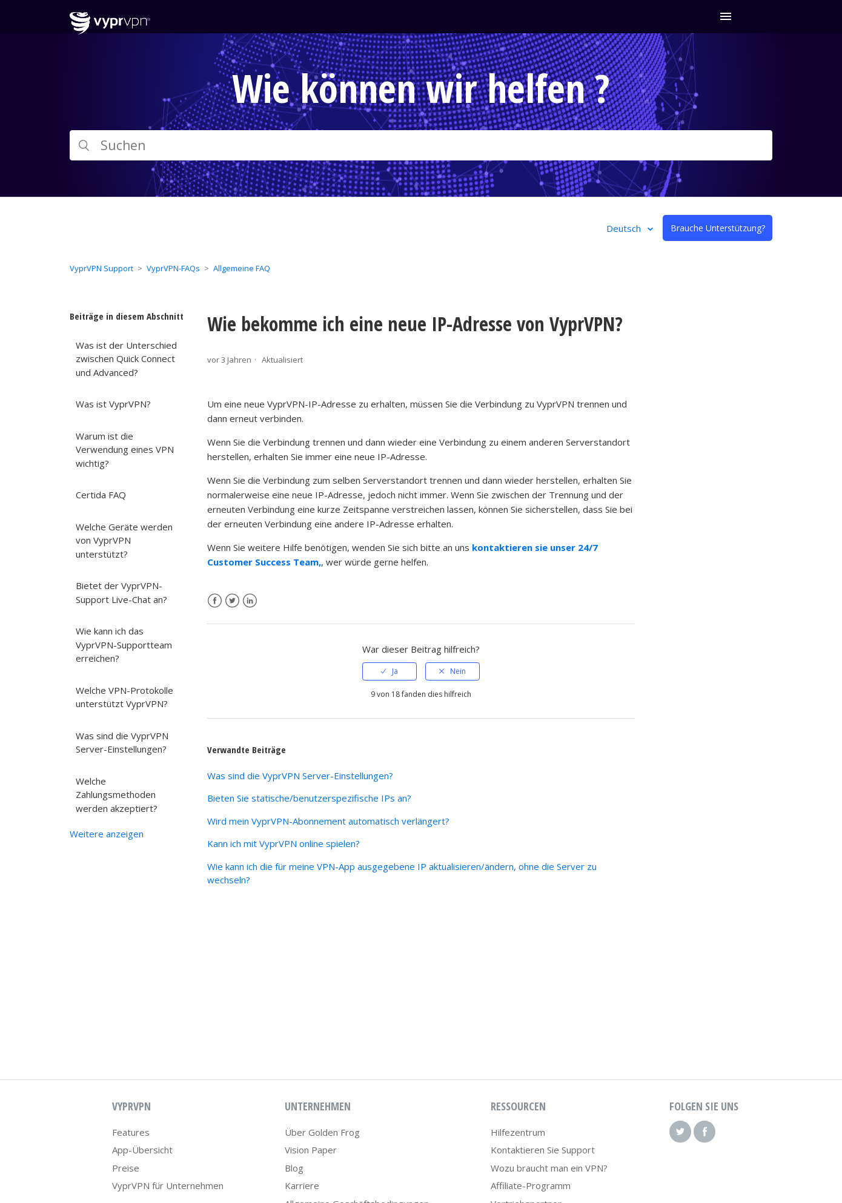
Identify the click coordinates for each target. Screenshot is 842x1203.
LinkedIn (249, 600)
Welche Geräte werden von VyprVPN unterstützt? (124, 540)
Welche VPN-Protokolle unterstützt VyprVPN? (124, 697)
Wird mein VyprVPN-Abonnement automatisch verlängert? (328, 821)
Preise (125, 1168)
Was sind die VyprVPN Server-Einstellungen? (122, 743)
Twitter (232, 600)
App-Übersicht (142, 1150)
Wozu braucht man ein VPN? (549, 1168)
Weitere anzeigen (107, 834)
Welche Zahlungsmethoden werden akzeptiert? (116, 794)
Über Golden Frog (322, 1132)
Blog (294, 1168)
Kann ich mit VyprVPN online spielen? (283, 843)
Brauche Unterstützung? (718, 228)
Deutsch (624, 228)
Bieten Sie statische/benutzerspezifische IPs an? (309, 798)
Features (131, 1132)
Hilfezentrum (518, 1132)
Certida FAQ (101, 495)
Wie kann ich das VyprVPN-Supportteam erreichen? (124, 644)
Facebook (214, 600)
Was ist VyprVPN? (113, 404)
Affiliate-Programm (531, 1185)
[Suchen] (421, 145)
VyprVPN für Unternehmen (168, 1185)
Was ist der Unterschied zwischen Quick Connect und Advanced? (126, 358)
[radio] (389, 671)
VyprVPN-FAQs (173, 268)
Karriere (302, 1185)
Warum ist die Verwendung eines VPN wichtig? (125, 449)
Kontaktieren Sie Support (543, 1150)
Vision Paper (311, 1150)
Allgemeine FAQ (241, 268)
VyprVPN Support (101, 268)
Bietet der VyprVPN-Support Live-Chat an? (121, 592)
